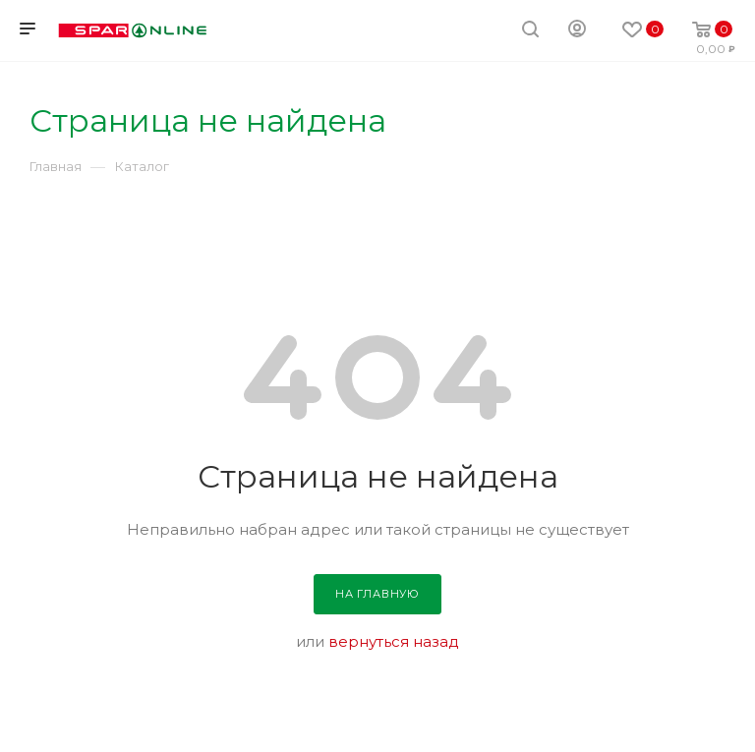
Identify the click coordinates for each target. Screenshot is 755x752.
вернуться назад (393, 641)
